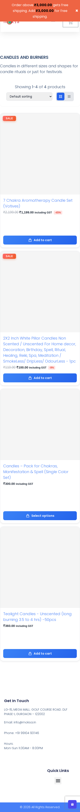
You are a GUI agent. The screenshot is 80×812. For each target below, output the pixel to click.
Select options (40, 516)
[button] (57, 780)
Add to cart (40, 240)
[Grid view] (60, 96)
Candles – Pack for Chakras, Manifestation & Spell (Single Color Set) (35, 471)
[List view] (69, 96)
